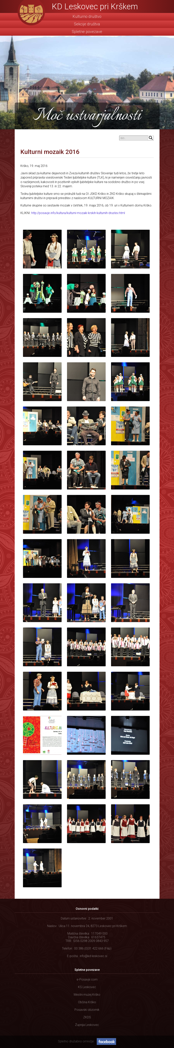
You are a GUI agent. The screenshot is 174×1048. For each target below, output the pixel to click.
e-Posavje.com (87, 979)
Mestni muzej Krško (87, 994)
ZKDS (87, 1017)
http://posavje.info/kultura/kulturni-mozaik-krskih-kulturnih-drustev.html (78, 213)
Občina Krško (87, 1002)
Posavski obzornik (87, 1010)
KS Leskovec (87, 987)
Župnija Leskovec (87, 1025)
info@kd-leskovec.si (93, 956)
